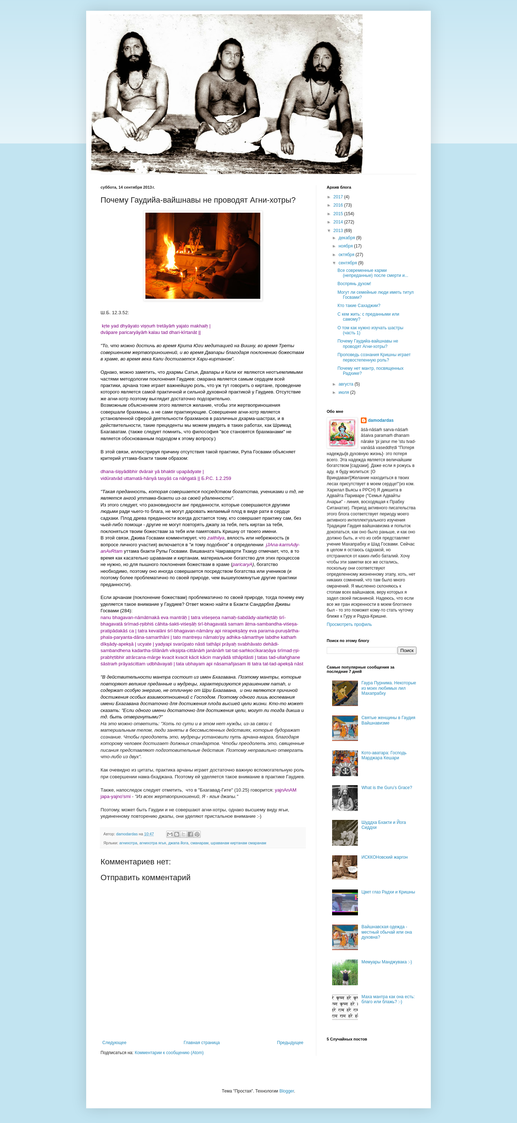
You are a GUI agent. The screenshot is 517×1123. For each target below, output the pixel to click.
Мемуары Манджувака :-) (387, 961)
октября (347, 254)
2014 (339, 222)
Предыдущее (290, 1042)
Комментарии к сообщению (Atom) (169, 1052)
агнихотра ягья (152, 843)
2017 (339, 196)
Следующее (114, 1042)
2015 (339, 213)
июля (344, 392)
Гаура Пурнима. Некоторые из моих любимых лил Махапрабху (389, 688)
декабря (347, 237)
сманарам (200, 843)
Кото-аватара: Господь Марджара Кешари (384, 755)
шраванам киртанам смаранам (238, 843)
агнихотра (128, 843)
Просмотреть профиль (349, 624)
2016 (339, 205)
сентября (348, 262)
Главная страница (202, 1042)
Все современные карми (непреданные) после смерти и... (372, 273)
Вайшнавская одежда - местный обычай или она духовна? (387, 932)
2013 (339, 230)
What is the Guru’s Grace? (387, 787)
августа (347, 384)
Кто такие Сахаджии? (358, 305)
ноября (346, 246)
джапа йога (178, 843)
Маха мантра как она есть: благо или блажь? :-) (388, 999)
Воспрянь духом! (354, 283)
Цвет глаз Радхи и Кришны (388, 892)
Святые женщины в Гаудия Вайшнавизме (388, 720)
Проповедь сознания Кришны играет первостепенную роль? (374, 357)
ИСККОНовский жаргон (385, 857)
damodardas (380, 420)
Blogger (286, 1091)
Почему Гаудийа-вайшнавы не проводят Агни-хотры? (367, 344)
